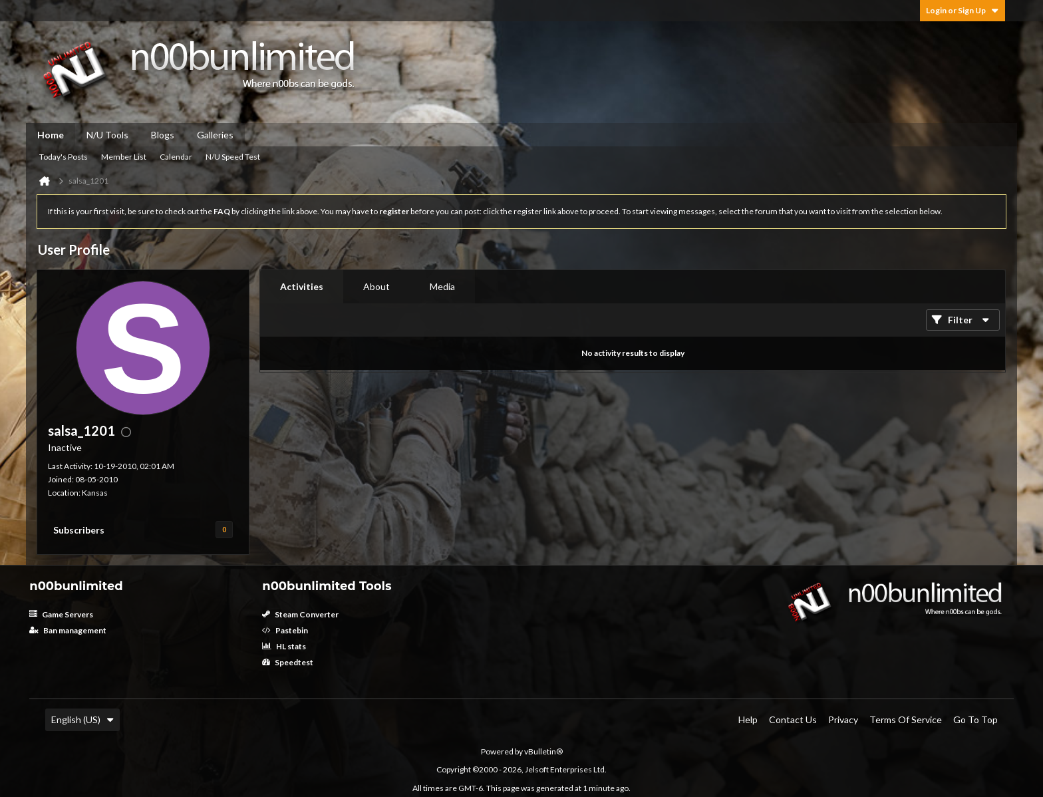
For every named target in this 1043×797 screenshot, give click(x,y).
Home (50, 134)
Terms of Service (905, 719)
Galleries (215, 134)
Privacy (843, 719)
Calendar (176, 157)
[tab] (301, 286)
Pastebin (285, 630)
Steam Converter (300, 614)
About (376, 286)
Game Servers (61, 614)
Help (748, 719)
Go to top (975, 719)
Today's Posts (63, 157)
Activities (301, 286)
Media (442, 286)
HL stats (284, 646)
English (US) (82, 719)
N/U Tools (107, 134)
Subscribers (78, 530)
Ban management (67, 630)
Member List (123, 157)
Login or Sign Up (962, 10)
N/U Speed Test (233, 157)
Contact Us (793, 719)
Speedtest (287, 662)
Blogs (162, 134)
